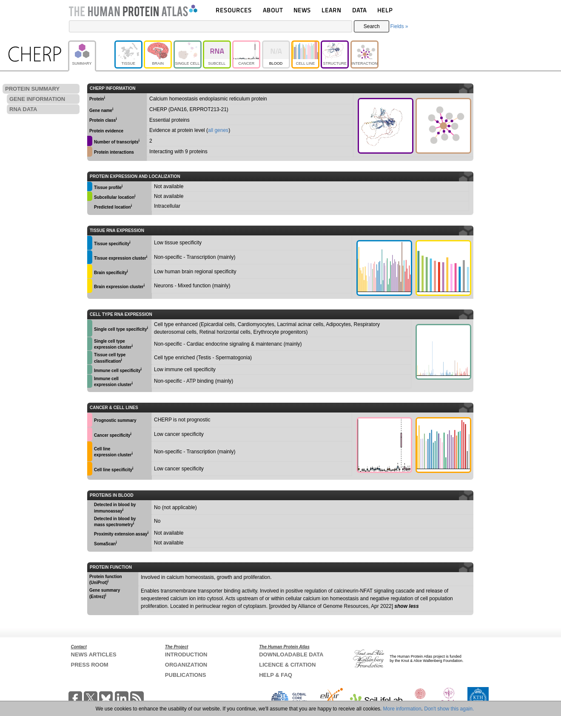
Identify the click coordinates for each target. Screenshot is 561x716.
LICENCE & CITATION (287, 665)
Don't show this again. (449, 709)
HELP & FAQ (275, 675)
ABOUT (273, 10)
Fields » (399, 26)
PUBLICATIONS (185, 675)
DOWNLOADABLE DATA (291, 654)
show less (406, 606)
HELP (385, 10)
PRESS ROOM (89, 665)
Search (372, 26)
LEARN (331, 10)
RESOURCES (234, 10)
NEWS (302, 10)
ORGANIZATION (186, 665)
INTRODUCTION (186, 654)
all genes (218, 130)
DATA (359, 10)
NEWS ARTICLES (94, 654)
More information (402, 709)
